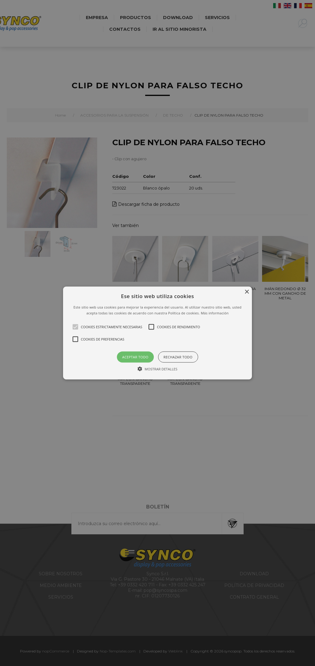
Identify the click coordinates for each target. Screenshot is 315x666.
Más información (215, 313)
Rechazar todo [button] (178, 357)
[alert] (157, 333)
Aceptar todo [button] (135, 357)
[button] (157, 333)
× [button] (246, 291)
